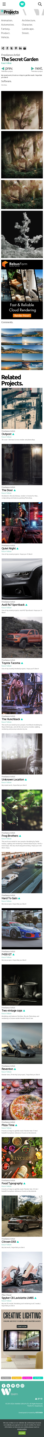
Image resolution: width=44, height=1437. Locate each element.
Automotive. (7, 24)
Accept (22, 1433)
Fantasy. (5, 28)
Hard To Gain (11, 898)
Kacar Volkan (6, 63)
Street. (25, 33)
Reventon (9, 1068)
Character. (27, 24)
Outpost (8, 434)
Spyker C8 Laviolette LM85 (19, 1297)
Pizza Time (9, 1125)
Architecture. (29, 20)
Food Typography (14, 1183)
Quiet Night (10, 548)
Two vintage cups (13, 1010)
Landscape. (28, 28)
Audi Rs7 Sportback (15, 604)
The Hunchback (12, 719)
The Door (9, 490)
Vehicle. (5, 37)
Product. (5, 33)
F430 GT (8, 954)
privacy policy (22, 1429)
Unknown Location (14, 779)
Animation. (7, 20)
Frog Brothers (11, 835)
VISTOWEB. (39, 1412)
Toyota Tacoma (12, 663)
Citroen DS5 (10, 1241)
